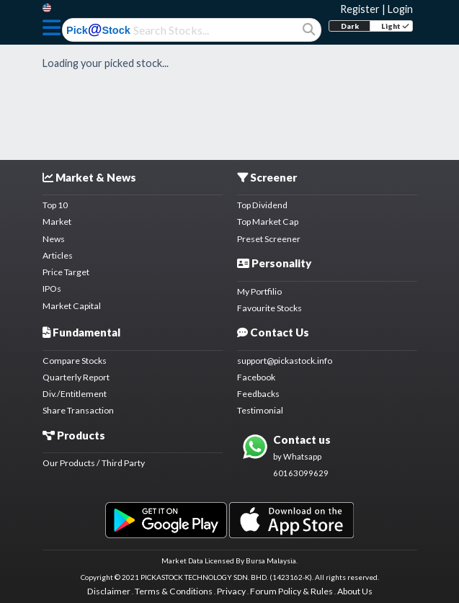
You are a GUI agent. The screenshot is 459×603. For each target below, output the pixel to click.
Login (400, 9)
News (54, 238)
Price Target (66, 272)
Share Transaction (78, 410)
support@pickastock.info (284, 360)
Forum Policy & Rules (291, 591)
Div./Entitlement (75, 393)
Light (395, 26)
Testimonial (260, 410)
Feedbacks (258, 393)
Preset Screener (268, 238)
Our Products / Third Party (94, 462)
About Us (355, 591)
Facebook (256, 377)
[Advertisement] (230, 107)
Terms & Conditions (174, 591)
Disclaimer (108, 591)
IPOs (52, 288)
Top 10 (55, 205)
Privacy (231, 591)
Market (57, 221)
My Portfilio (259, 291)
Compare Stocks (75, 360)
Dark (350, 26)
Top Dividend (262, 205)
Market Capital (72, 305)
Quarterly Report (76, 377)
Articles (58, 255)
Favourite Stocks (269, 308)
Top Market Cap (267, 221)
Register (360, 9)
